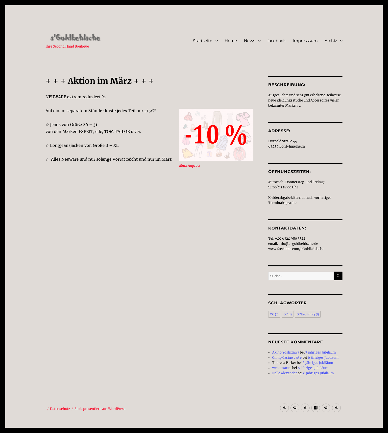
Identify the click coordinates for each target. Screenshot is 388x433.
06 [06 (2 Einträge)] (274, 314)
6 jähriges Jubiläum (323, 358)
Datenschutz (60, 409)
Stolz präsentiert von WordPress (99, 409)
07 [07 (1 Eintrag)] (288, 314)
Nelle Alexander (284, 373)
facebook (276, 40)
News (249, 40)
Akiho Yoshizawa (285, 352)
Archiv (331, 40)
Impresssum (305, 40)
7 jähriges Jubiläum (320, 352)
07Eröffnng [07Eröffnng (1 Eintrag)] (308, 314)
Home (231, 40)
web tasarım (281, 368)
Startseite (202, 40)
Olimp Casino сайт (287, 358)
